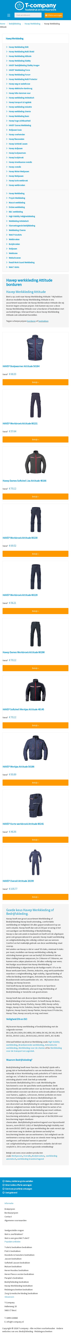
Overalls (27, 1155)
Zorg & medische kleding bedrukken (21, 1293)
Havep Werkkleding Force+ (18, 74)
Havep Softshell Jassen (16, 144)
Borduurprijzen (11, 1212)
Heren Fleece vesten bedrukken (19, 1274)
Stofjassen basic (14, 130)
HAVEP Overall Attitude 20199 (18, 881)
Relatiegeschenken (43, 1331)
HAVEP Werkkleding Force (18, 70)
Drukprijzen (10, 1209)
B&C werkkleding (14, 211)
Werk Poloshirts (14, 235)
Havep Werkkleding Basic (17, 116)
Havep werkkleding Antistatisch (20, 97)
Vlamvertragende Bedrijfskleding (20, 225)
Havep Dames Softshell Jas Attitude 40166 (24, 480)
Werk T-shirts (12, 267)
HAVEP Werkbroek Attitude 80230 (20, 538)
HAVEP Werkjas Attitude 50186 (18, 766)
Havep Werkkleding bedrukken (19, 1285)
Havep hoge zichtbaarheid (18, 121)
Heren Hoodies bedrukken (16, 1270)
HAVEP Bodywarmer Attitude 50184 (21, 366)
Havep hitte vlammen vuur (18, 93)
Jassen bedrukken (13, 1258)
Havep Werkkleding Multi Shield (20, 51)
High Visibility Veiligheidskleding (20, 216)
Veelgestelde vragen (14, 1230)
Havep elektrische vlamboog (19, 88)
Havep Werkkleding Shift (17, 47)
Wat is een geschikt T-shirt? (17, 1238)
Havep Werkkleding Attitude (18, 56)
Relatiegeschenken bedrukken (19, 1289)
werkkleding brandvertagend (30, 1159)
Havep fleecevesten (15, 139)
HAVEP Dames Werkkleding (18, 125)
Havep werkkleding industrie (19, 107)
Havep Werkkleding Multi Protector (21, 79)
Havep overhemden (15, 134)
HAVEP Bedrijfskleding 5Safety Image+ (23, 65)
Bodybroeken (13, 244)
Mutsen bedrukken (13, 1266)
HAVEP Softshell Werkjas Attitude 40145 (23, 709)
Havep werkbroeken (15, 185)
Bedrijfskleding (15, 23)
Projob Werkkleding (15, 198)
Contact (8, 1216)
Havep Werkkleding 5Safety (18, 61)
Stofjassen (11, 248)
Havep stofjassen (14, 148)
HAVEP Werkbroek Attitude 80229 (20, 595)
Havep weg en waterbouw (18, 84)
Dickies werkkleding (15, 207)
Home (2, 23)
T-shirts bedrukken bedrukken (18, 1247)
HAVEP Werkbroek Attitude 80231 (20, 423)
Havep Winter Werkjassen (17, 171)
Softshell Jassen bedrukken (17, 1262)
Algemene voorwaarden (16, 1220)
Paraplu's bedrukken (14, 1278)
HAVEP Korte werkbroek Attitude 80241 (23, 824)
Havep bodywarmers (16, 153)
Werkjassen (17, 1155)
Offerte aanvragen (53, 15)
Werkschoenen (13, 258)
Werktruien (12, 253)
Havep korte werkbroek (17, 180)
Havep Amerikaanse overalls (19, 162)
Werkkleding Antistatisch (17, 221)
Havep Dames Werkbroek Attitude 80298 (23, 652)
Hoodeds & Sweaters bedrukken (19, 1255)
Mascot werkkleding (15, 202)
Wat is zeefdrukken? (14, 1234)
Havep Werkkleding (32, 23)
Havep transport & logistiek (18, 102)
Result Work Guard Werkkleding (20, 262)
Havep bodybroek (14, 157)
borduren (31, 321)
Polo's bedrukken (13, 1251)
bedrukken (43, 321)
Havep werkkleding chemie (18, 111)
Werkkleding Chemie (15, 230)
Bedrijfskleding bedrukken (17, 1282)
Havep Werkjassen (14, 176)
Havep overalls (13, 167)
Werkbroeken (13, 239)
